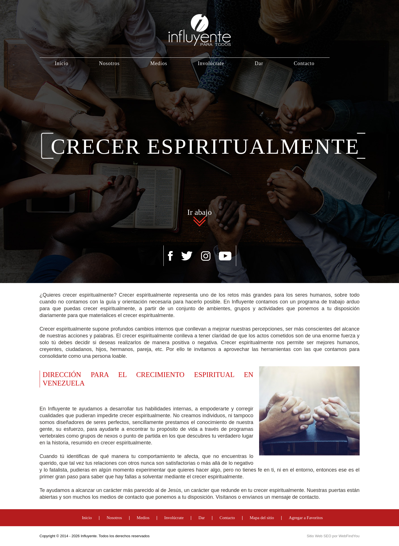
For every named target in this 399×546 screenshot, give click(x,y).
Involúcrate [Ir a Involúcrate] (211, 63)
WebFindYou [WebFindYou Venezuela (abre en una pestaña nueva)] (349, 536)
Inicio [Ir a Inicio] (62, 63)
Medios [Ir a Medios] (158, 63)
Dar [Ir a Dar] (259, 63)
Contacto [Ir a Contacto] (304, 63)
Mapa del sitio (262, 517)
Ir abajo (199, 213)
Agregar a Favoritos (306, 517)
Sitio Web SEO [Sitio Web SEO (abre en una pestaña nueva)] (319, 536)
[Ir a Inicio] (199, 23)
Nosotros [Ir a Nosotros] (109, 63)
